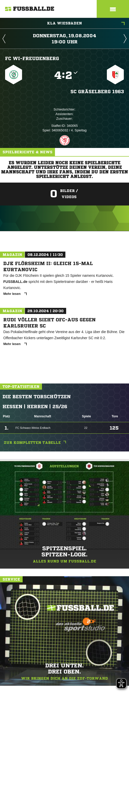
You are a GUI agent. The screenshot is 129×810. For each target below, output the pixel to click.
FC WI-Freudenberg (32, 58)
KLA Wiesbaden (86, 23)
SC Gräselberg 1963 (97, 91)
